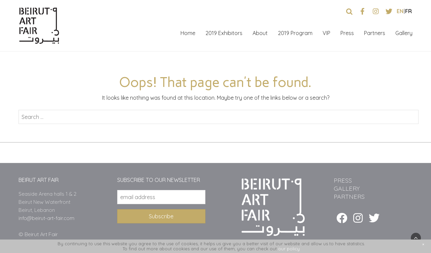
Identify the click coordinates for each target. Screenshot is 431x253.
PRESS (343, 180)
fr (408, 11)
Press (347, 33)
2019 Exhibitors (223, 33)
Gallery (403, 33)
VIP (326, 33)
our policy (289, 248)
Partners (374, 33)
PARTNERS (349, 196)
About (260, 33)
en (400, 11)
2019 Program (295, 33)
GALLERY (347, 188)
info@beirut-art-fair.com (46, 218)
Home (187, 33)
